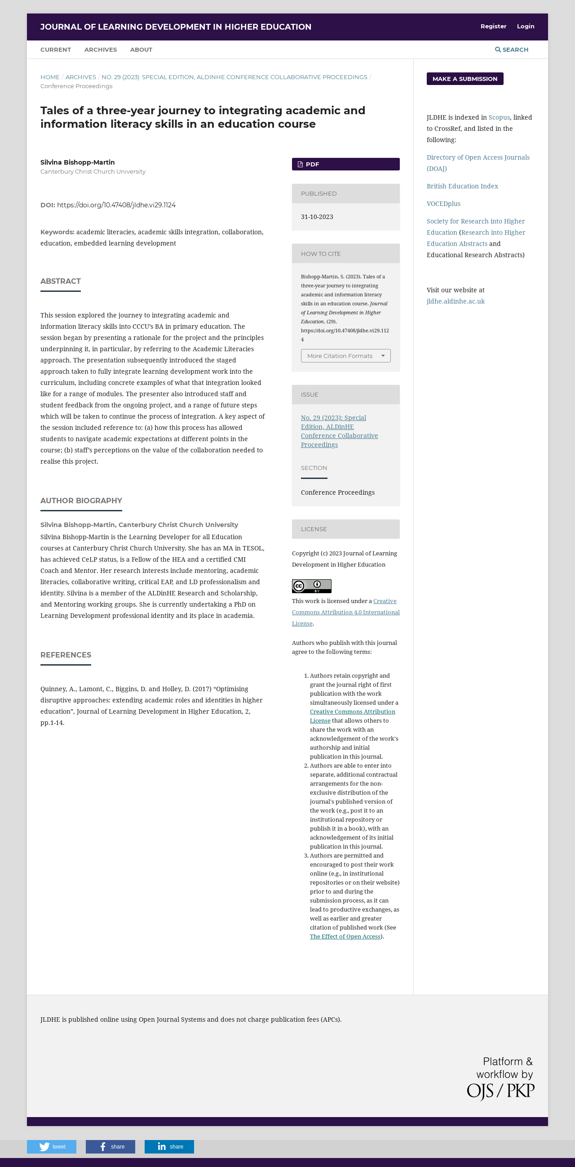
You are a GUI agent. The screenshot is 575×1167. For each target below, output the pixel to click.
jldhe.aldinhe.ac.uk (456, 301)
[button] (51, 1147)
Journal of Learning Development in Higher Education (176, 27)
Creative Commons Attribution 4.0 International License (346, 612)
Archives (100, 49)
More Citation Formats (339, 355)
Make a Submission (465, 78)
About (141, 49)
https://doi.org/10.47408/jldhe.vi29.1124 (116, 205)
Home (50, 76)
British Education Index (462, 186)
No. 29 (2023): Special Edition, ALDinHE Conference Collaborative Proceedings (234, 76)
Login (526, 26)
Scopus (499, 117)
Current (55, 49)
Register (494, 26)
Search (512, 49)
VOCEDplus (443, 203)
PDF (311, 164)
